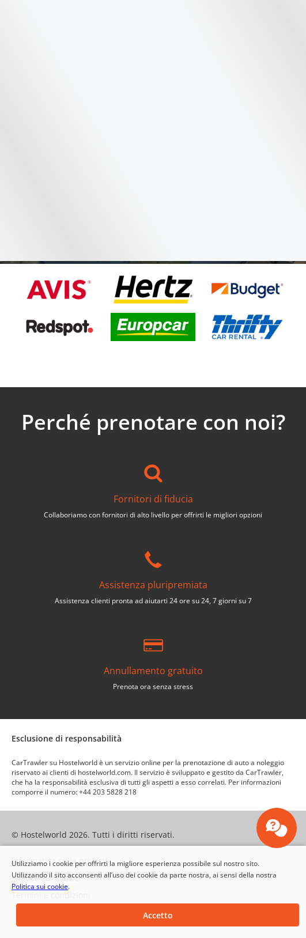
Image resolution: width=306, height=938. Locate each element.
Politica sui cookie (40, 886)
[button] (157, 914)
